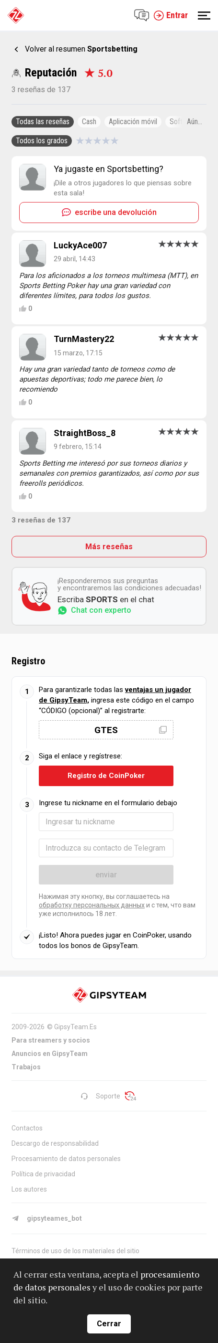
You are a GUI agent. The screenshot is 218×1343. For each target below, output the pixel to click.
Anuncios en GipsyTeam (49, 1053)
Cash (89, 121)
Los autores (29, 1189)
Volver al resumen (81, 48)
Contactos (27, 1128)
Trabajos (26, 1067)
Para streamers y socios (50, 1040)
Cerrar (109, 1323)
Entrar (170, 15)
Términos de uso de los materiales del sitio (75, 1251)
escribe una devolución (109, 212)
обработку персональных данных (92, 905)
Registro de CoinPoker (106, 775)
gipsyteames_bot (46, 1218)
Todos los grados (42, 140)
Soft (176, 121)
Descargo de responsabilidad (55, 1143)
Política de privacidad (43, 1174)
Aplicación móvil (133, 121)
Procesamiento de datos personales (66, 1158)
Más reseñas (109, 546)
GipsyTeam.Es (75, 1027)
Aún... (194, 121)
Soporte (100, 1096)
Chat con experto (94, 610)
